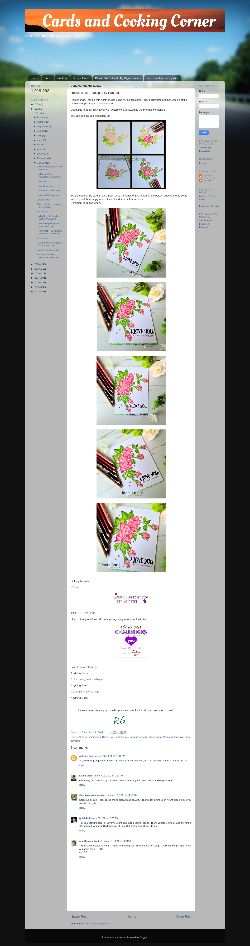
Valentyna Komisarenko (92, 795)
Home (35, 78)
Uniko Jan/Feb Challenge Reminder (49, 175)
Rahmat (207, 175)
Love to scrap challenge (84, 667)
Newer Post (79, 916)
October (41, 122)
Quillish (83, 818)
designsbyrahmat (139, 737)
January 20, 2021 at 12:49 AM (121, 795)
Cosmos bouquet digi (48, 250)
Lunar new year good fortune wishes (48, 224)
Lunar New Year (45, 186)
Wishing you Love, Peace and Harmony (49, 256)
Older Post (183, 916)
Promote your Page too (209, 206)
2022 (37, 108)
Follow (202, 163)
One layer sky (44, 181)
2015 (37, 287)
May (39, 144)
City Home (42, 238)
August (41, 131)
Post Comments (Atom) (97, 923)
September (43, 126)
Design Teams (81, 78)
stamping (75, 740)
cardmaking (95, 737)
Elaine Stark (85, 775)
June (40, 140)
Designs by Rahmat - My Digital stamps (118, 78)
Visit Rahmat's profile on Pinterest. (206, 223)
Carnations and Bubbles (49, 190)
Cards (48, 78)
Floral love (42, 211)
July (39, 135)
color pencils (122, 737)
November (43, 117)
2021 (37, 113)
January (41, 163)
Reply (82, 765)
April (40, 149)
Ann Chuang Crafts (89, 841)
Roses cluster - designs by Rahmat (49, 205)
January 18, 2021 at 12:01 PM (109, 756)
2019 (37, 269)
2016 (37, 282)
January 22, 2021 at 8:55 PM (103, 818)
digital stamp (155, 737)
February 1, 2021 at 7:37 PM (116, 841)
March (40, 153)
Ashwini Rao (86, 756)
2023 (37, 104)
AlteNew (83, 737)
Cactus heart (43, 199)
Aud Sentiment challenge (85, 691)
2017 (37, 278)
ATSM (74, 587)
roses (187, 737)
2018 (37, 273)
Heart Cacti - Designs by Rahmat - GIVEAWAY (49, 232)
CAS (111, 737)
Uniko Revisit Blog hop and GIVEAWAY (48, 217)
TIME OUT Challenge (83, 613)
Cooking (62, 78)
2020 (37, 264)
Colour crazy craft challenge (87, 679)
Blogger (143, 937)
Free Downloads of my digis (163, 78)
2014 (37, 291)
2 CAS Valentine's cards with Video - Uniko (49, 244)
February (42, 158)
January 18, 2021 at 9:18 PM (108, 775)
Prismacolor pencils (173, 737)
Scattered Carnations (48, 195)
